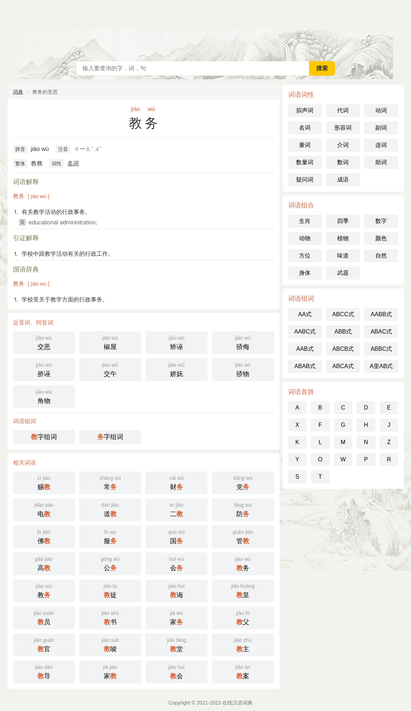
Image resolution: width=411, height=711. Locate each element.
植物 (343, 238)
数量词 (304, 162)
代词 (343, 110)
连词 (381, 145)
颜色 (381, 238)
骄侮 (242, 342)
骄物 (242, 369)
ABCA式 (343, 366)
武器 (343, 273)
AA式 (305, 314)
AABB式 (381, 314)
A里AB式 (381, 366)
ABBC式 (381, 349)
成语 (343, 179)
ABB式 (343, 331)
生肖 (305, 221)
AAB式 (304, 349)
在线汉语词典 (206, 28)
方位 (305, 255)
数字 (381, 221)
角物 (43, 396)
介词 (343, 145)
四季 (343, 221)
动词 (381, 110)
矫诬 (176, 342)
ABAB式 (305, 366)
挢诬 (43, 369)
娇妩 (176, 369)
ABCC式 (343, 314)
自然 (381, 255)
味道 (343, 255)
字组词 (44, 437)
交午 (110, 369)
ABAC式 (381, 331)
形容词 (343, 128)
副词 (381, 128)
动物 (305, 238)
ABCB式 (343, 349)
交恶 (43, 342)
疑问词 (304, 179)
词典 (18, 91)
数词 (343, 162)
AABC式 (305, 331)
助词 (381, 162)
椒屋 (110, 342)
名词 (73, 163)
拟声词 (304, 110)
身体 (305, 273)
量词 (305, 145)
